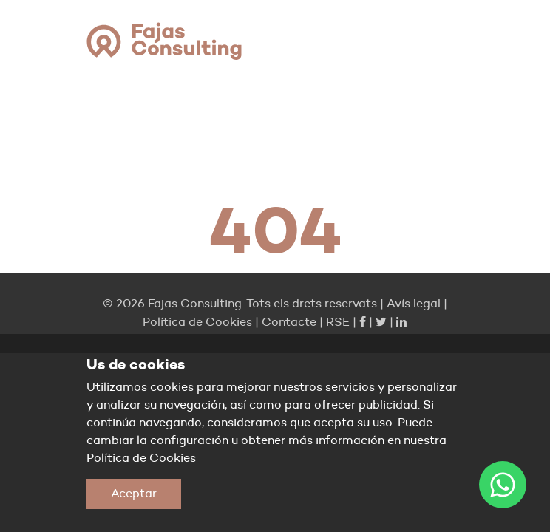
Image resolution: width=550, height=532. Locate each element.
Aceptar (134, 493)
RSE (338, 322)
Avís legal (414, 303)
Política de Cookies (197, 322)
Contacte (289, 322)
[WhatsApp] (502, 484)
